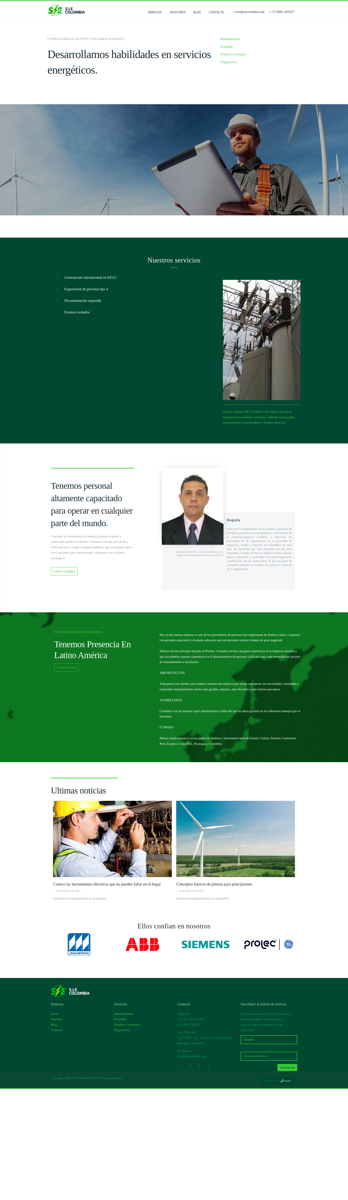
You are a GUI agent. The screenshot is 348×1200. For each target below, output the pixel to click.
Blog (197, 12)
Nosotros (178, 12)
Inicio (54, 1125)
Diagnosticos (229, 62)
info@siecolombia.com (249, 12)
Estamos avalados (72, 423)
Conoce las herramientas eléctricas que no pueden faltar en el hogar (107, 995)
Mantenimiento (230, 39)
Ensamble (227, 46)
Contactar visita (66, 778)
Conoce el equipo (64, 682)
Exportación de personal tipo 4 (81, 400)
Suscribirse (287, 1179)
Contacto (216, 12)
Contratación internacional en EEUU (85, 389)
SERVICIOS (155, 13)
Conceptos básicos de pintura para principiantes (214, 995)
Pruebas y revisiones (233, 54)
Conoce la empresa (192, 262)
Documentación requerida (77, 412)
